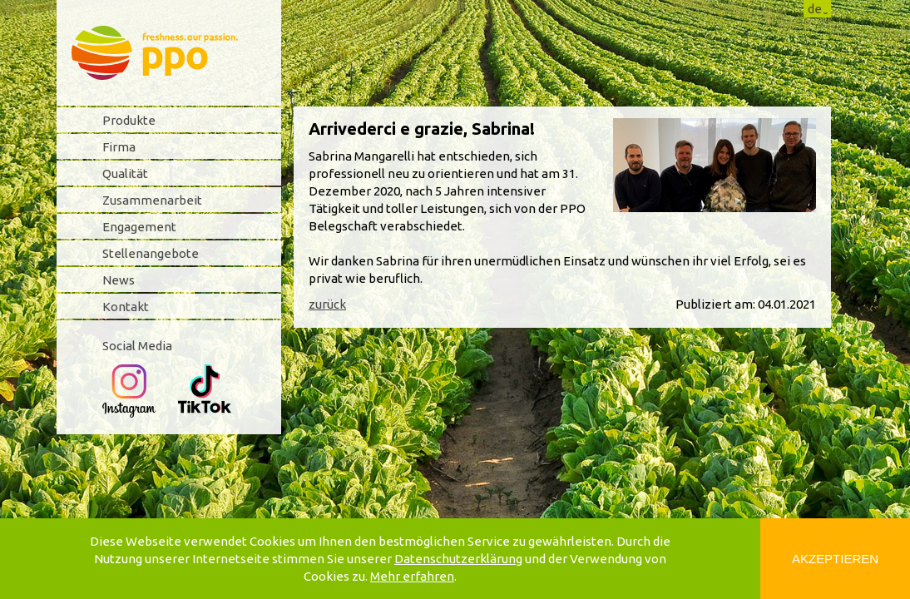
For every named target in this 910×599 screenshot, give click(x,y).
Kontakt (125, 307)
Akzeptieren (835, 559)
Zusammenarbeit (152, 200)
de (815, 9)
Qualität (125, 173)
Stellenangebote (150, 253)
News (118, 280)
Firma (119, 147)
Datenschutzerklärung (458, 559)
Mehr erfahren (412, 576)
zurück (327, 304)
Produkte (129, 120)
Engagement (139, 227)
